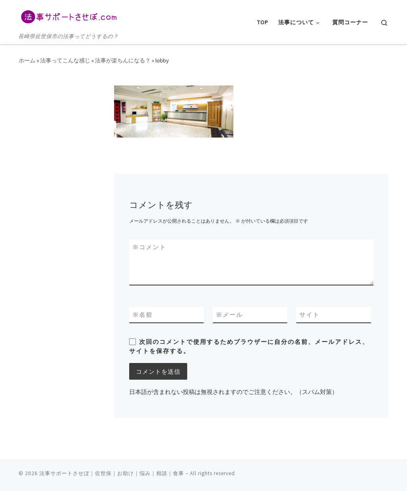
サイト (309, 314)
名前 (142, 314)
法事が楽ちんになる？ (123, 60)
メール (229, 314)
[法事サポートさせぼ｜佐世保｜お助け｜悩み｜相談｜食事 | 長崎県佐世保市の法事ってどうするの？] (68, 16)
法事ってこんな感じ (65, 60)
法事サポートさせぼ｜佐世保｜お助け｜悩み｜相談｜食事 (111, 473)
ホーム (27, 60)
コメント (149, 247)
